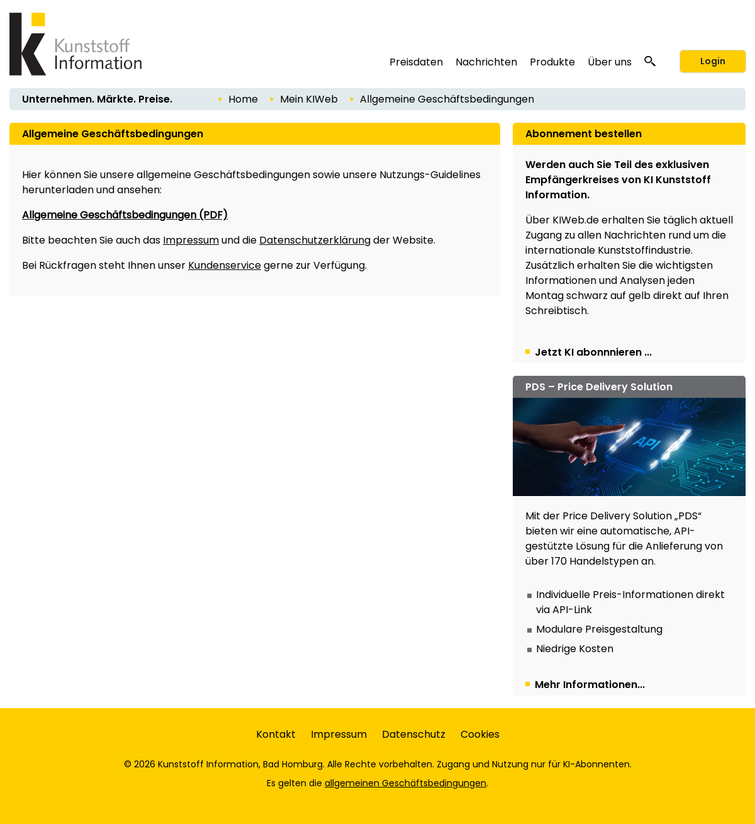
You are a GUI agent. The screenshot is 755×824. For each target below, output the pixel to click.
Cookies (480, 734)
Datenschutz (413, 734)
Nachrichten (486, 62)
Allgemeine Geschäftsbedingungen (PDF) (125, 215)
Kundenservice (224, 265)
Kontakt (276, 734)
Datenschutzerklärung (315, 240)
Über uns (610, 62)
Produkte (552, 62)
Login (712, 61)
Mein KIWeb (309, 99)
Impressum (191, 240)
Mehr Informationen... (590, 684)
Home (243, 99)
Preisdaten (416, 62)
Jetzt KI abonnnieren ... (593, 352)
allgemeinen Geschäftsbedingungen (405, 783)
